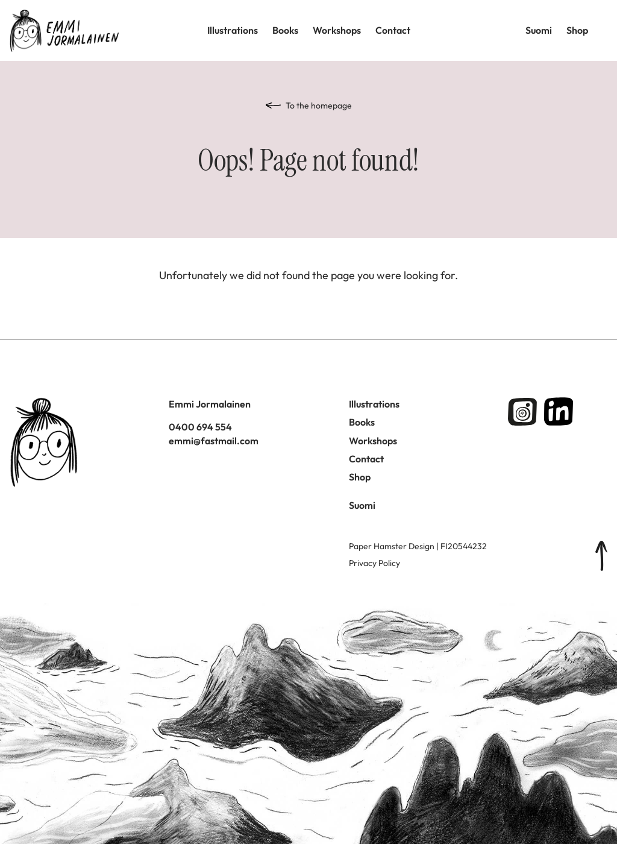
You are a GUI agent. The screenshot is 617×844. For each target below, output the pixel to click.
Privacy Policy (374, 563)
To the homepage (319, 105)
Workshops (337, 30)
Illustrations (232, 30)
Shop (577, 30)
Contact (392, 30)
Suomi (538, 30)
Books (285, 30)
